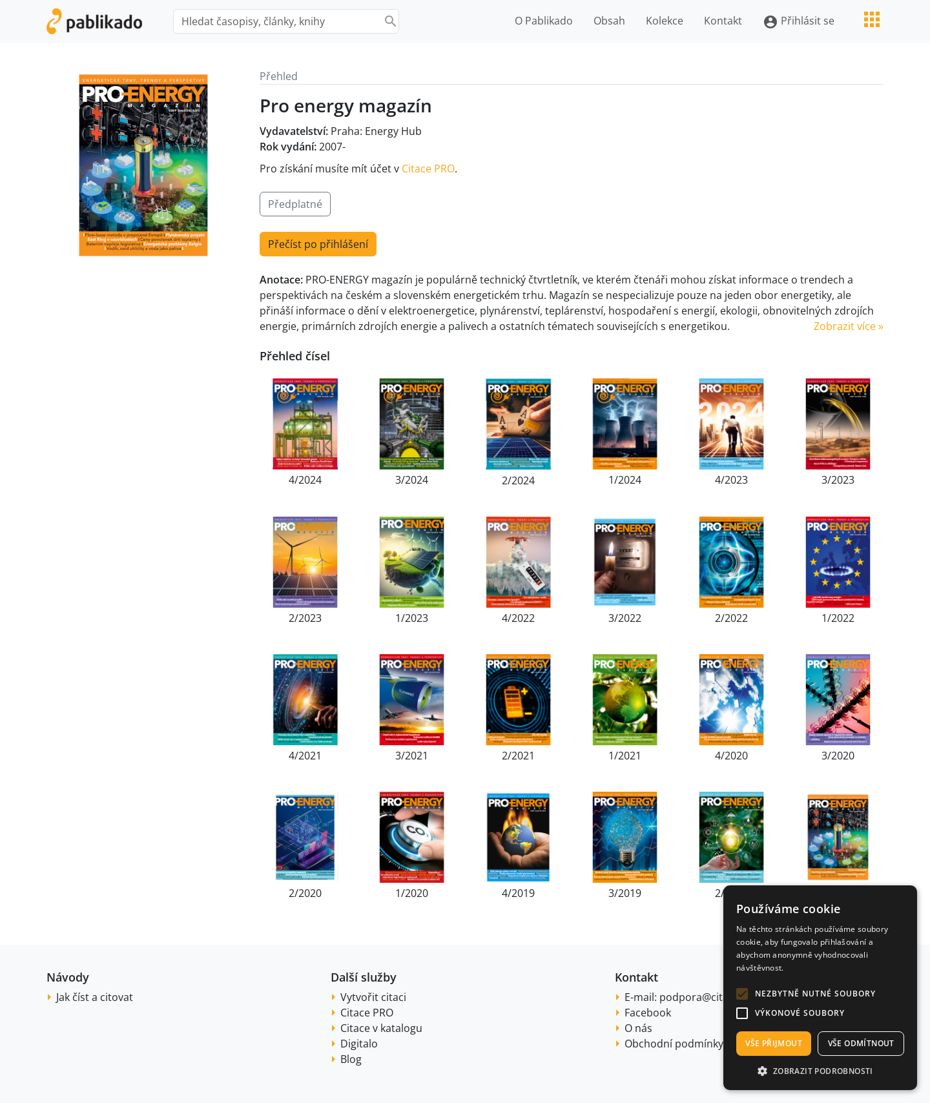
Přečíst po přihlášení (318, 244)
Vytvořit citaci (373, 997)
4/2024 (305, 480)
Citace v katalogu (381, 1028)
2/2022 (731, 618)
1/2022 (838, 618)
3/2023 (838, 480)
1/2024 (624, 480)
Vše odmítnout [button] (861, 1043)
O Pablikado (544, 21)
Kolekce (664, 21)
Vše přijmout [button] (773, 1043)
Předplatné (295, 204)
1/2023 (411, 618)
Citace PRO (428, 168)
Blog (351, 1059)
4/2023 (731, 480)
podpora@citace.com (711, 997)
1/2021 (624, 755)
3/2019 (624, 893)
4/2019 (518, 893)
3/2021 (411, 755)
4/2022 (518, 618)
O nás (638, 1028)
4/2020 (731, 755)
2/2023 (305, 618)
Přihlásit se (798, 22)
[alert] (820, 987)
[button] (742, 994)
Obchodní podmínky (674, 1043)
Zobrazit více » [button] (849, 326)
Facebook (648, 1012)
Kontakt (723, 21)
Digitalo (359, 1043)
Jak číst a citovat (94, 997)
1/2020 (411, 893)
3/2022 (624, 618)
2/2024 (518, 480)
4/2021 (305, 755)
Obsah (609, 21)
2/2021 (518, 755)
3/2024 (411, 480)
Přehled (279, 76)
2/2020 (305, 893)
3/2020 (838, 755)
